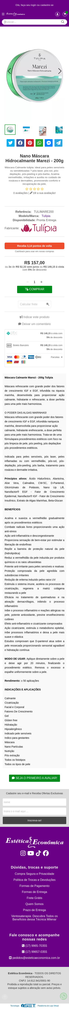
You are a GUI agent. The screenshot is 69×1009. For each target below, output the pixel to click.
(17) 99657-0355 (34, 951)
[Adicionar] (41, 282)
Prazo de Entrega (34, 910)
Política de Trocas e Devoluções (34, 879)
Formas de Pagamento (34, 885)
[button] (9, 71)
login (34, 5)
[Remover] (27, 282)
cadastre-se (47, 5)
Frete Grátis (34, 898)
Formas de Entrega (34, 891)
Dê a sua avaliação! (43, 193)
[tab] (34, 335)
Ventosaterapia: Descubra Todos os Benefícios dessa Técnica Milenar (34, 918)
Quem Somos (35, 904)
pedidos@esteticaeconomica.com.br (34, 957)
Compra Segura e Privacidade (34, 873)
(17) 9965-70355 (34, 945)
